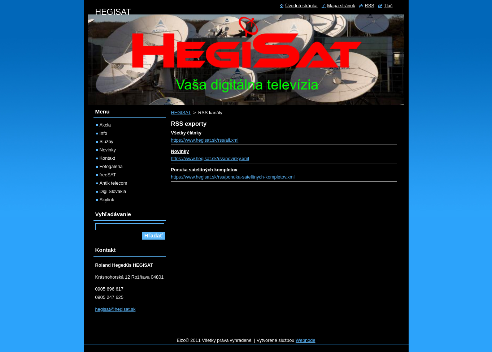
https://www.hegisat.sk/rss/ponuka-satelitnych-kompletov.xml (233, 177)
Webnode (305, 340)
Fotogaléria (111, 166)
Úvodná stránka (301, 5)
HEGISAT (181, 112)
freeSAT (108, 174)
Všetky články (186, 133)
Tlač (388, 5)
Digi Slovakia (113, 191)
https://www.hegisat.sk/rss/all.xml (205, 140)
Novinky (180, 151)
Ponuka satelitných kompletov (204, 169)
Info (103, 133)
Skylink (107, 199)
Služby (106, 141)
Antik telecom (113, 183)
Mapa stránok (341, 5)
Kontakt (107, 158)
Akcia (105, 125)
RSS (369, 5)
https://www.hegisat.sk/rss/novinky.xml (210, 158)
